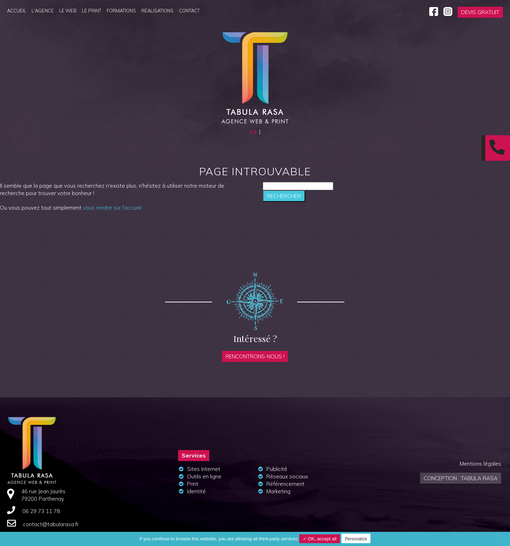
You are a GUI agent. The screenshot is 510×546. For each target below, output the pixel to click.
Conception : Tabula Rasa (461, 478)
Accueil (16, 10)
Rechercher (284, 196)
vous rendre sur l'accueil (112, 207)
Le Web (67, 10)
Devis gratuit (480, 12)
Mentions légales (480, 463)
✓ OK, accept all (320, 538)
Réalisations (157, 10)
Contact (189, 10)
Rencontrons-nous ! (255, 356)
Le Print (91, 10)
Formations (121, 10)
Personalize (356, 538)
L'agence (43, 10)
